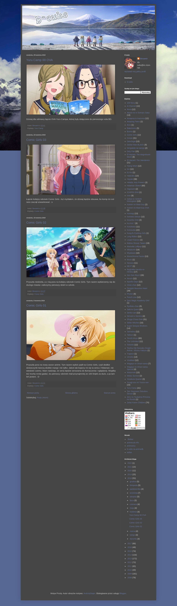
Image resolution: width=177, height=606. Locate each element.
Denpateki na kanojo (136, 148)
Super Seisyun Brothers (137, 326)
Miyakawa (131, 253)
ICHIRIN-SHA (133, 192)
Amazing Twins (133, 121)
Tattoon (130, 335)
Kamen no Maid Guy (136, 204)
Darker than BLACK (135, 145)
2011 (129, 566)
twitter (129, 452)
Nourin (130, 278)
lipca (132, 500)
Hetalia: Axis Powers (136, 182)
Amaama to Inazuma (136, 118)
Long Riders (132, 236)
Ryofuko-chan (133, 306)
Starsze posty (109, 393)
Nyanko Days (132, 282)
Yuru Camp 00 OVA (39, 60)
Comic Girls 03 (36, 140)
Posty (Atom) (42, 397)
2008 (129, 577)
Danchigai (131, 141)
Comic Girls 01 (36, 305)
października (135, 489)
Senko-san (131, 313)
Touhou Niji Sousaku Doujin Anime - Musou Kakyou (139, 349)
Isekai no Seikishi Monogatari (134, 200)
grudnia (133, 481)
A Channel (131, 106)
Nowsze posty (33, 393)
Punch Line (132, 297)
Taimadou (131, 331)
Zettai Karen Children (136, 402)
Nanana (130, 263)
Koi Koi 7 (131, 223)
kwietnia (133, 512)
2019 (129, 474)
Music (129, 260)
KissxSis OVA (133, 220)
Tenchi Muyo (132, 338)
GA (128, 169)
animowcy (131, 446)
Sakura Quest (133, 309)
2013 (129, 558)
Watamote (131, 372)
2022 (129, 463)
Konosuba (131, 230)
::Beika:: (130, 439)
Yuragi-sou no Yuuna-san (138, 382)
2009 (129, 574)
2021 (129, 467)
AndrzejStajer (89, 593)
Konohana (131, 227)
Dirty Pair (131, 151)
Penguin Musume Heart (137, 288)
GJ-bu (129, 172)
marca (133, 531)
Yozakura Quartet (134, 379)
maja (132, 508)
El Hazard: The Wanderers (138, 160)
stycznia (133, 539)
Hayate (130, 179)
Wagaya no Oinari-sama (137, 363)
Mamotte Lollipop (134, 246)
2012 (129, 562)
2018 (129, 478)
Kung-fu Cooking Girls (136, 233)
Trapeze (130, 354)
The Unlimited (133, 341)
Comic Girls (38, 211)
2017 (129, 543)
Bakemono (131, 128)
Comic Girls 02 (36, 222)
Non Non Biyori (133, 275)
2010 (129, 570)
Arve (129, 125)
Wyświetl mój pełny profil (135, 71)
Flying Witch (132, 166)
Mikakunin (131, 250)
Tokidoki (130, 345)
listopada (134, 485)
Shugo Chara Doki (135, 319)
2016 (129, 547)
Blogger (122, 593)
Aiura (129, 109)
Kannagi (130, 213)
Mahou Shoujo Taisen (136, 243)
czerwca (133, 504)
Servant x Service (134, 316)
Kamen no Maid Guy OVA (138, 208)
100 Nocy (131, 103)
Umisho (130, 357)
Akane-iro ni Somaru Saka (138, 113)
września (134, 493)
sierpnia (133, 497)
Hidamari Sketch (134, 185)
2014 (129, 555)
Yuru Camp (38, 128)
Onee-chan (131, 285)
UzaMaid (131, 360)
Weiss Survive (133, 376)
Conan (130, 138)
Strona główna (71, 393)
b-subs (130, 82)
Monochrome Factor (135, 256)
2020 (129, 470)
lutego (133, 535)
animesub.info (133, 442)
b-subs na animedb (135, 449)
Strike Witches (133, 323)
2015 (129, 551)
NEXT (129, 266)
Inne (129, 195)
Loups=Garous (133, 240)
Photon (130, 294)
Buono (129, 131)
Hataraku (131, 176)
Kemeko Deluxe (134, 217)
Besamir (144, 59)
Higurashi (131, 189)
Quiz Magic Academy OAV (138, 300)
